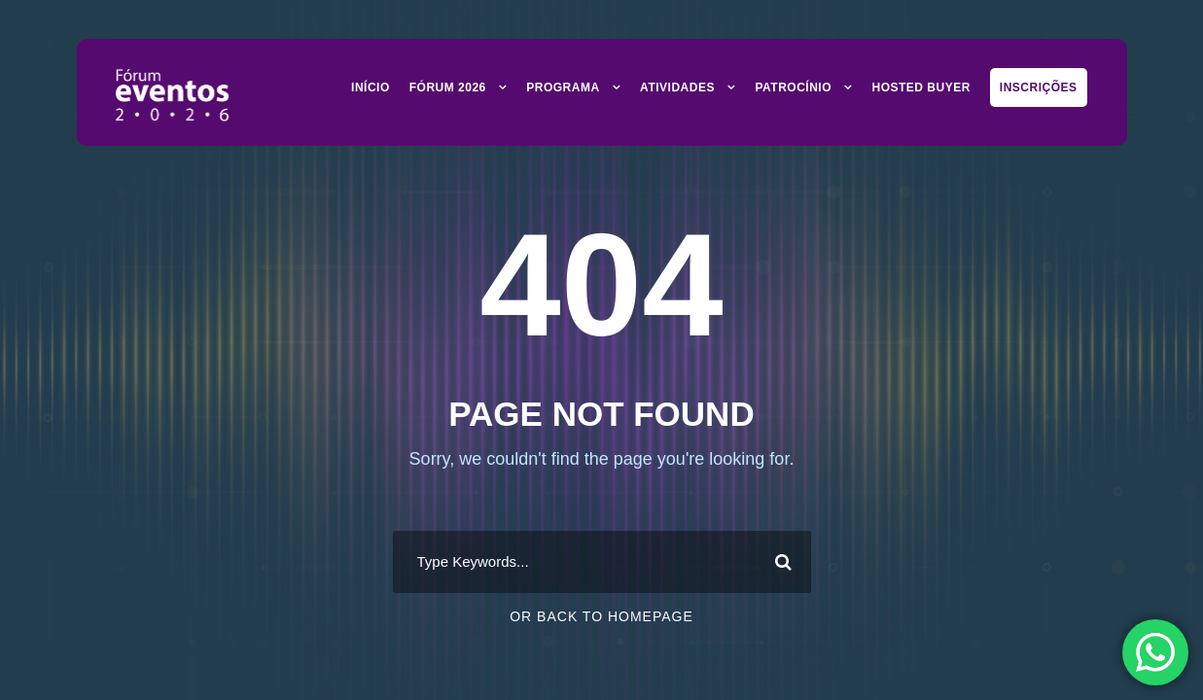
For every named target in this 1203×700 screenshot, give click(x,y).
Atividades (677, 87)
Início (370, 87)
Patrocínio (793, 87)
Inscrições (1039, 87)
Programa (562, 87)
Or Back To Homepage (601, 616)
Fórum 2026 (447, 87)
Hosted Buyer (920, 87)
